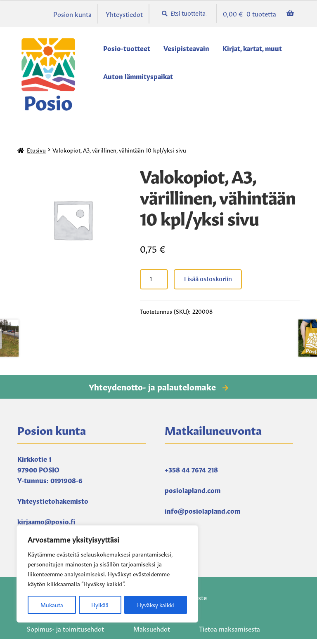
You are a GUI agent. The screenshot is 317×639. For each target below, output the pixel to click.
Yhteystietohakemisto (52, 500)
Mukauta (51, 605)
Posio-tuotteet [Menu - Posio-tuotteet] (126, 47)
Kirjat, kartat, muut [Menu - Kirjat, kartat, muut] (252, 47)
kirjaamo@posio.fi (46, 521)
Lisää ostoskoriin (208, 279)
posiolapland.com (192, 489)
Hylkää (99, 605)
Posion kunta (72, 13)
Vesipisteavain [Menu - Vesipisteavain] (186, 47)
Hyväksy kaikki (155, 605)
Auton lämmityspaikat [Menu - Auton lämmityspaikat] (138, 75)
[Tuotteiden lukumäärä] (154, 279)
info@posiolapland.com (202, 510)
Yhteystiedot (124, 13)
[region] (107, 574)
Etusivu (36, 150)
